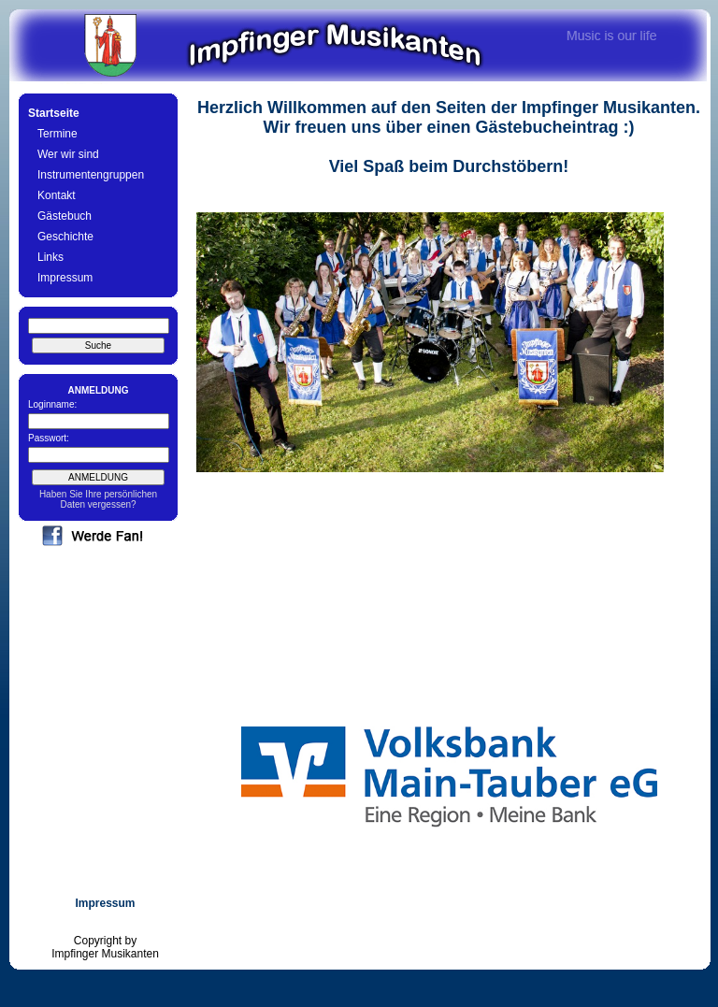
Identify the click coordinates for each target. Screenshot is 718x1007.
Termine (57, 133)
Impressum (65, 277)
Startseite (53, 113)
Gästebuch (64, 216)
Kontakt (56, 195)
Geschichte (65, 236)
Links (50, 257)
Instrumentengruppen (90, 174)
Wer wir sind (68, 154)
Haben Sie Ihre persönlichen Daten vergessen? (98, 499)
